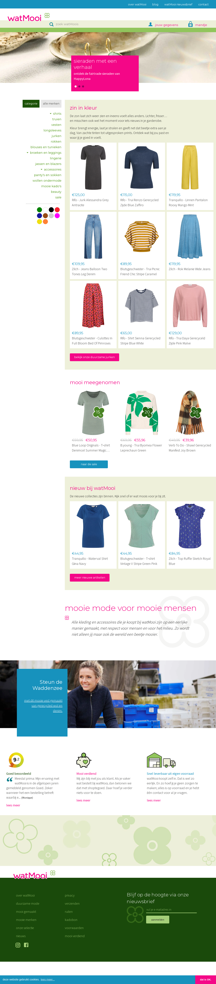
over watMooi (25, 917)
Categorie (31, 103)
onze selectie (25, 950)
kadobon (71, 942)
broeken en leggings (45, 153)
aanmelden (157, 941)
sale (58, 197)
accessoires (52, 169)
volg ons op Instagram (18, 967)
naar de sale (89, 464)
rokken (56, 141)
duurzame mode (27, 926)
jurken (56, 136)
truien (56, 119)
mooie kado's (51, 186)
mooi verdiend (75, 958)
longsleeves (52, 130)
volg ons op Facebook (27, 967)
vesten (56, 125)
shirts (57, 114)
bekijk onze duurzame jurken (94, 357)
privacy (70, 917)
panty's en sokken (47, 175)
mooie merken (26, 942)
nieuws (21, 958)
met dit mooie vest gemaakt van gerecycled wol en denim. (43, 705)
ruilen (69, 934)
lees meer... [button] (48, 979)
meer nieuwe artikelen (89, 577)
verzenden (72, 926)
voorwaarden (74, 950)
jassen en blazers (48, 164)
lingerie (55, 158)
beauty (56, 192)
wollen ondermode (47, 181)
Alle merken (51, 103)
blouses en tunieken (46, 147)
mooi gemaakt (26, 934)
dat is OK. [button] (205, 979)
